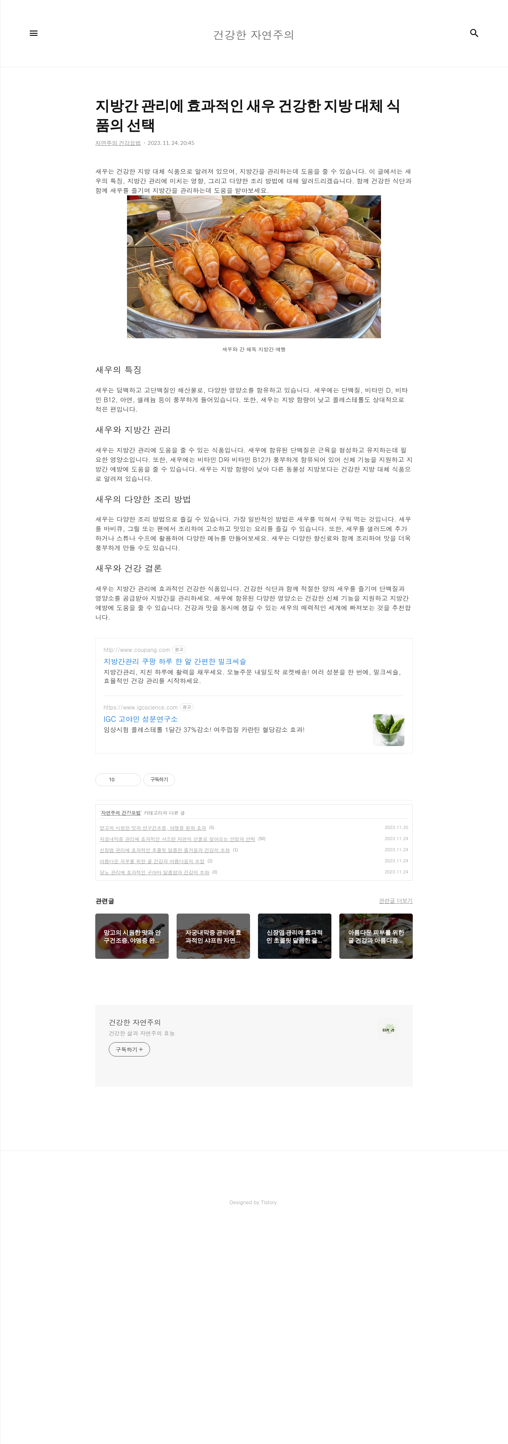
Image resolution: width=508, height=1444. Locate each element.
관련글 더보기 (396, 1123)
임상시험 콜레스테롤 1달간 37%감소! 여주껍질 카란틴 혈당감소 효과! (204, 951)
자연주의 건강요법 (121, 1034)
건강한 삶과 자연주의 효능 (142, 1255)
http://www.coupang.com (137, 872)
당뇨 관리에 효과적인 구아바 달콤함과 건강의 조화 (154, 1094)
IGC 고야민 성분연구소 (141, 941)
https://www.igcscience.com (141, 929)
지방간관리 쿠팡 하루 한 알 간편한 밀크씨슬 (175, 884)
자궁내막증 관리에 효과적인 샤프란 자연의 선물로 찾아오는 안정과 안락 (177, 1061)
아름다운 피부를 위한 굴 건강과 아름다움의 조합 (152, 1083)
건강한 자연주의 (135, 1244)
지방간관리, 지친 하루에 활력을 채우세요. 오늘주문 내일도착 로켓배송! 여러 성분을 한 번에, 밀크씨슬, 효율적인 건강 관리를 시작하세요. (252, 899)
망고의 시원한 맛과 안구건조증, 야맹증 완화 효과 (153, 1050)
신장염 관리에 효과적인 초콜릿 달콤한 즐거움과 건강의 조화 (165, 1072)
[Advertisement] (254, 214)
